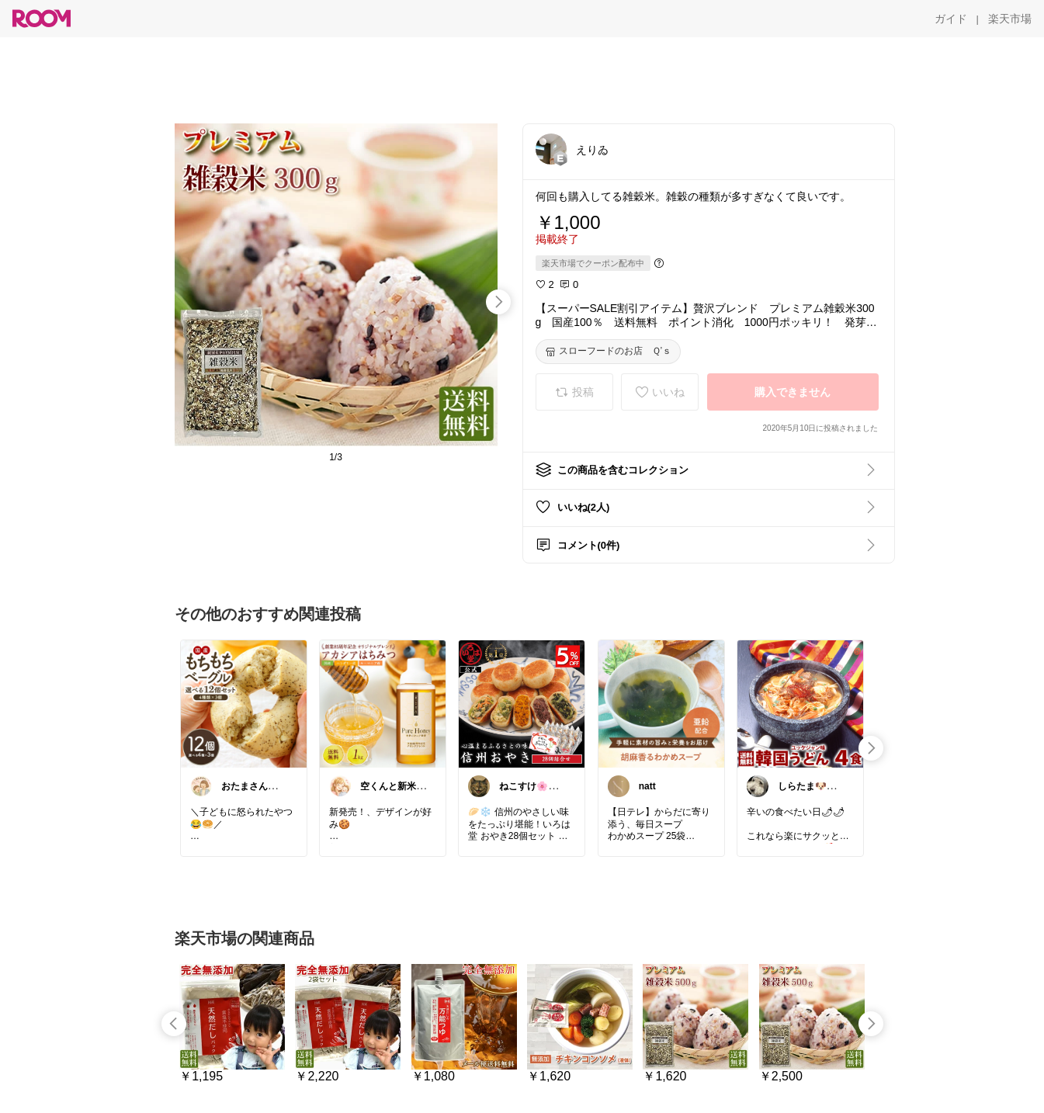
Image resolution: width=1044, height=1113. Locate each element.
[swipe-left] (173, 1023)
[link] (244, 703)
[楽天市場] (1010, 19)
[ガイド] (951, 19)
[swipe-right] (498, 302)
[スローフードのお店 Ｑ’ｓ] (609, 351)
